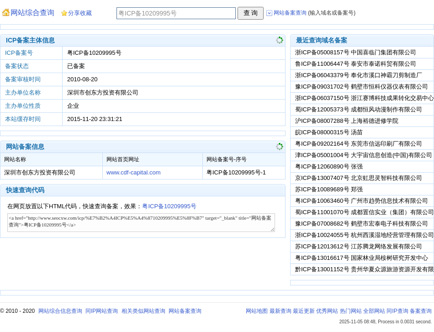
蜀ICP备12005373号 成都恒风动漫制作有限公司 (358, 109)
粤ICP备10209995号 (169, 206)
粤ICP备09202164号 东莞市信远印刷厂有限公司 (358, 143)
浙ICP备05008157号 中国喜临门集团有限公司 (355, 52)
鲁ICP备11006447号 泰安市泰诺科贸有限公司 (355, 63)
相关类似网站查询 (143, 311)
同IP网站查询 (101, 311)
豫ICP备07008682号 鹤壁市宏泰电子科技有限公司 (361, 223)
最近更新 (304, 311)
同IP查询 (397, 311)
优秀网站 (327, 311)
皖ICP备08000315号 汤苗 (329, 132)
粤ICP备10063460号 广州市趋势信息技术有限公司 (361, 200)
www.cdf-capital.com (133, 172)
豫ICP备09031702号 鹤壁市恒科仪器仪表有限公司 (361, 86)
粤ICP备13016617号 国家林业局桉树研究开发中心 (361, 257)
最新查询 (280, 311)
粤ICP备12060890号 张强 (329, 166)
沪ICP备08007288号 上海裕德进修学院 (346, 120)
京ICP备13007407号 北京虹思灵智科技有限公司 (358, 177)
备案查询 (421, 311)
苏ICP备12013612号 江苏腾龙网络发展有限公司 (358, 246)
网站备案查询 (185, 311)
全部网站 (374, 311)
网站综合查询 (32, 12)
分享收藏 (80, 13)
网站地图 (257, 311)
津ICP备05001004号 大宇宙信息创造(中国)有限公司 (363, 155)
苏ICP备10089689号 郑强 (329, 189)
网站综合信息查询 (60, 311)
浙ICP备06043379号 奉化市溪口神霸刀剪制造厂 (358, 75)
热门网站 (351, 311)
